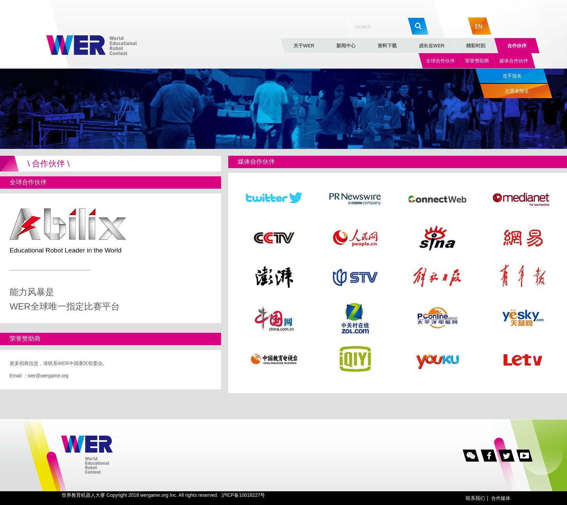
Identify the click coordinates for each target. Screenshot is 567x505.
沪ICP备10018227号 (243, 495)
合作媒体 (500, 498)
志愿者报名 (517, 91)
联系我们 (475, 498)
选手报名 (512, 76)
